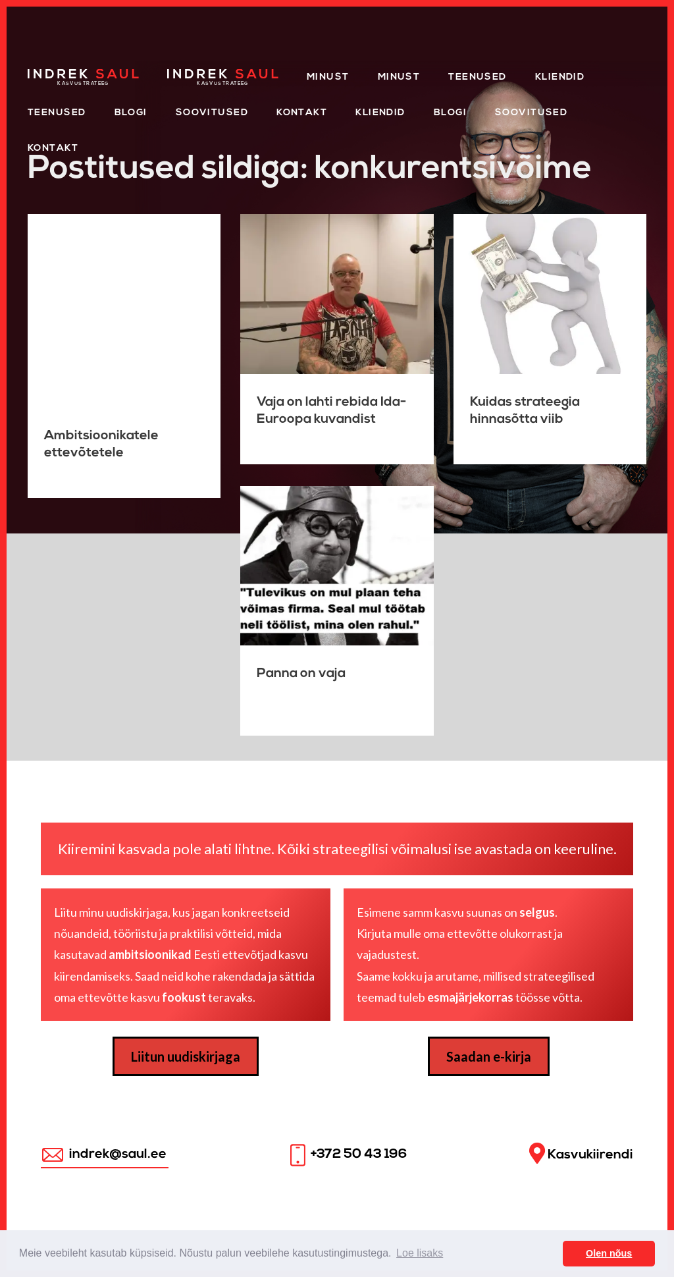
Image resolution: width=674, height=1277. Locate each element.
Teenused (477, 77)
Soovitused (212, 113)
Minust (328, 77)
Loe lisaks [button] (419, 1253)
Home (44, 73)
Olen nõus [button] (609, 1253)
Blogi (131, 113)
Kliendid (560, 77)
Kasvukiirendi (581, 1153)
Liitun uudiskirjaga (185, 1056)
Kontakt (301, 113)
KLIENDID (380, 113)
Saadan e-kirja (488, 1056)
